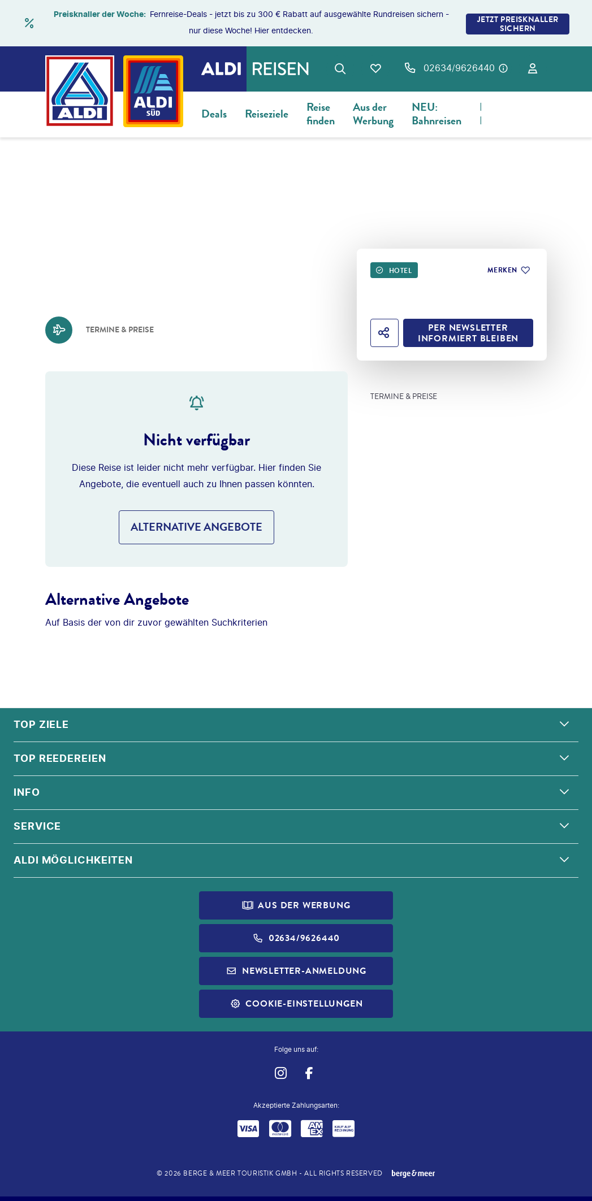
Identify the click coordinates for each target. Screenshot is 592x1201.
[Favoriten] (375, 69)
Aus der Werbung (373, 114)
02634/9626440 (459, 67)
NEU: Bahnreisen (436, 114)
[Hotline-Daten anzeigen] (503, 68)
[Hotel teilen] (384, 333)
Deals (214, 114)
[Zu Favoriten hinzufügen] (508, 270)
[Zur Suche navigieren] (340, 69)
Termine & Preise (403, 396)
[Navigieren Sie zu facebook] (309, 1073)
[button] (296, 725)
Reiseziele (266, 114)
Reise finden (320, 114)
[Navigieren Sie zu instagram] (281, 1073)
